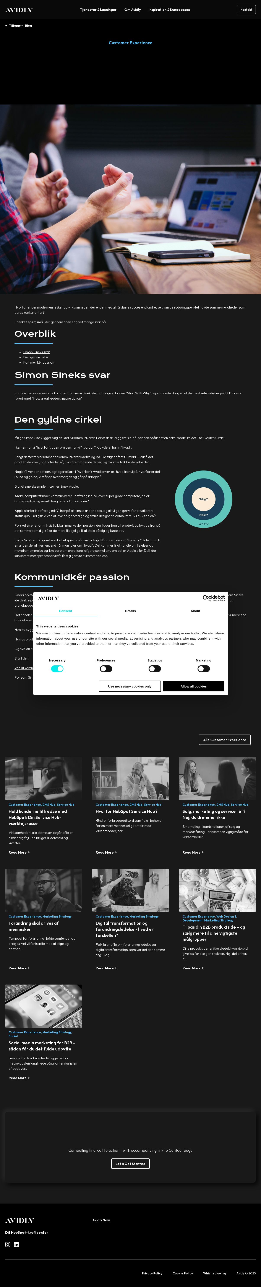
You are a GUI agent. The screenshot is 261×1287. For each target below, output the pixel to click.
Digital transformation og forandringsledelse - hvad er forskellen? (125, 929)
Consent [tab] (65, 611)
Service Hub (66, 805)
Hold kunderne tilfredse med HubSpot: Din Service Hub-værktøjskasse (38, 817)
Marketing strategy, (57, 1032)
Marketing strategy (56, 916)
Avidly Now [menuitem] (101, 1220)
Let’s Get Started (130, 1163)
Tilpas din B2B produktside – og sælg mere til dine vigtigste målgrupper (214, 933)
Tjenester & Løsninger (98, 9)
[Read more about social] (7, 1244)
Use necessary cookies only (129, 686)
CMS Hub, (49, 805)
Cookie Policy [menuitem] (183, 1273)
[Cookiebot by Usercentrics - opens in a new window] (206, 598)
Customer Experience (130, 42)
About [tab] (195, 611)
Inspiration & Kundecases (169, 9)
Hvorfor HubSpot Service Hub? (126, 811)
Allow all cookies (194, 686)
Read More (18, 852)
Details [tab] (130, 611)
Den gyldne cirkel (36, 357)
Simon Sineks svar (36, 352)
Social (13, 1036)
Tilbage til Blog (20, 26)
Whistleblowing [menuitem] (214, 1273)
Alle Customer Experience (224, 740)
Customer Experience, (25, 805)
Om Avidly (132, 9)
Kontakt (246, 9)
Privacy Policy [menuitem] (152, 1273)
